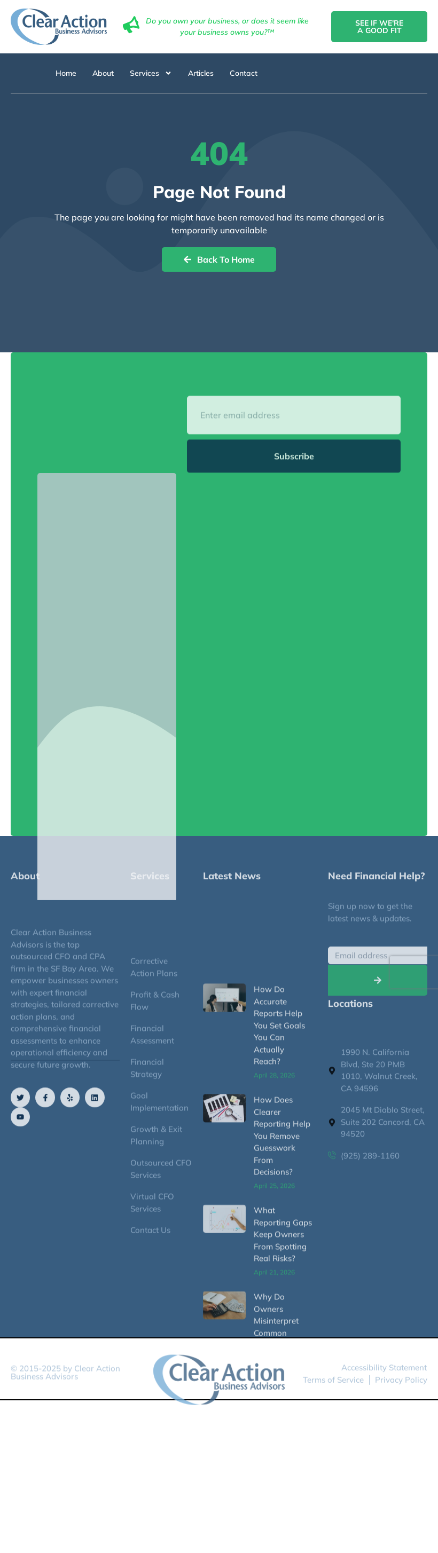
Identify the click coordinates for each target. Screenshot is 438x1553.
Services (151, 73)
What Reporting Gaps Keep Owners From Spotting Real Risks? (283, 1459)
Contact (243, 73)
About (103, 73)
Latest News (232, 884)
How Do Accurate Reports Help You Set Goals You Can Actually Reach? (279, 1250)
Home (66, 73)
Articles (201, 73)
